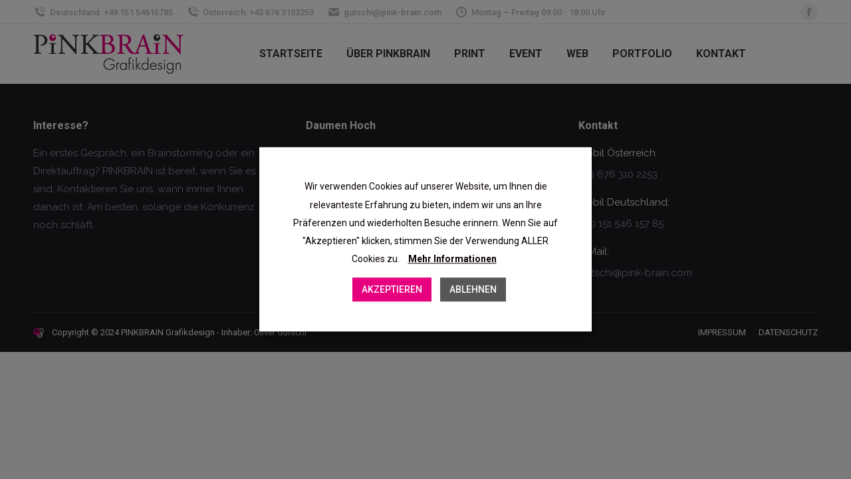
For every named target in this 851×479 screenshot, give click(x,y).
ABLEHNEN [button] (473, 290)
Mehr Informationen (452, 259)
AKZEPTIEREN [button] (392, 290)
